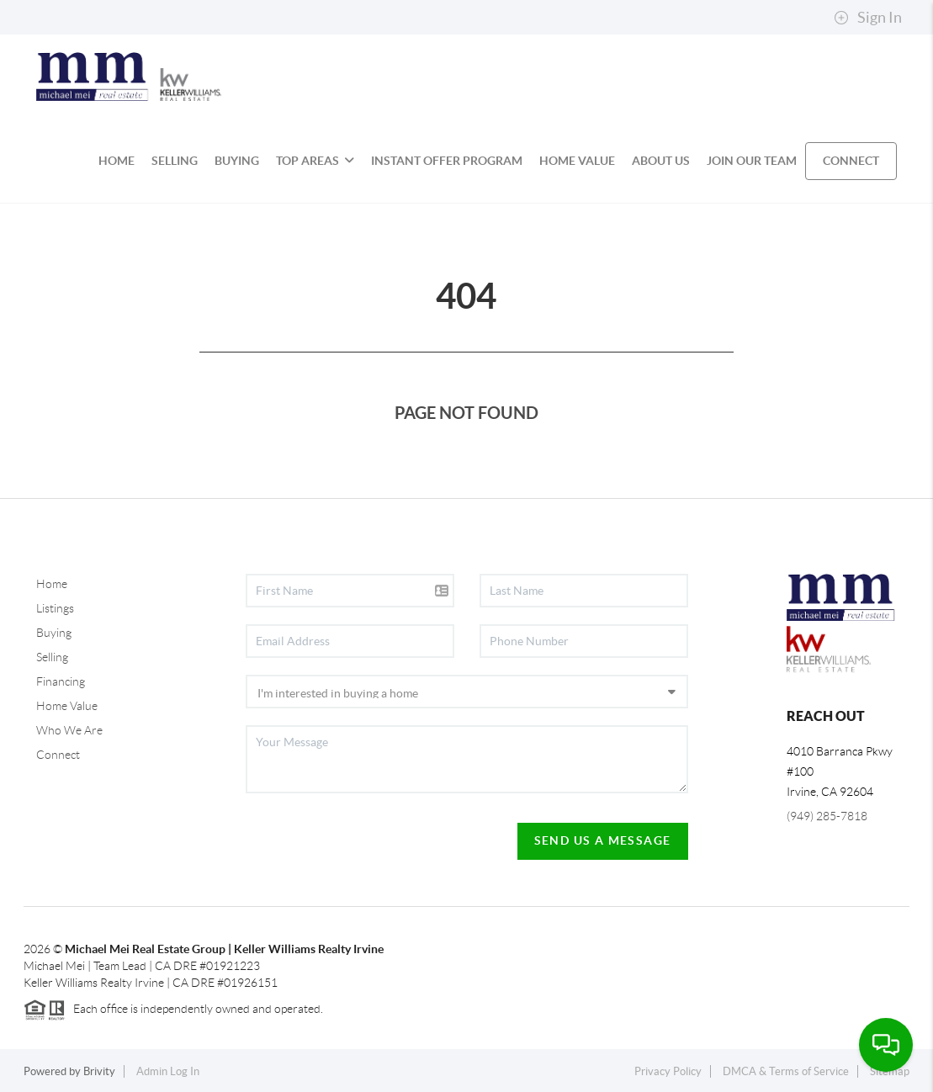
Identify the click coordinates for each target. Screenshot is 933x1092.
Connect (58, 754)
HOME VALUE (577, 160)
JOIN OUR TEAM (752, 160)
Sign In (868, 17)
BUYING (237, 160)
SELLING (174, 160)
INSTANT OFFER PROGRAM (446, 160)
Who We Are (69, 730)
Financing (60, 681)
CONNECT (851, 160)
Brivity (99, 1071)
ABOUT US (661, 160)
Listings (55, 608)
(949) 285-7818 (827, 816)
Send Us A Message (602, 840)
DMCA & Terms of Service (786, 1071)
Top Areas (315, 160)
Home (51, 584)
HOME (116, 160)
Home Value (67, 706)
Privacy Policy (668, 1071)
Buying (54, 632)
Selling (52, 657)
